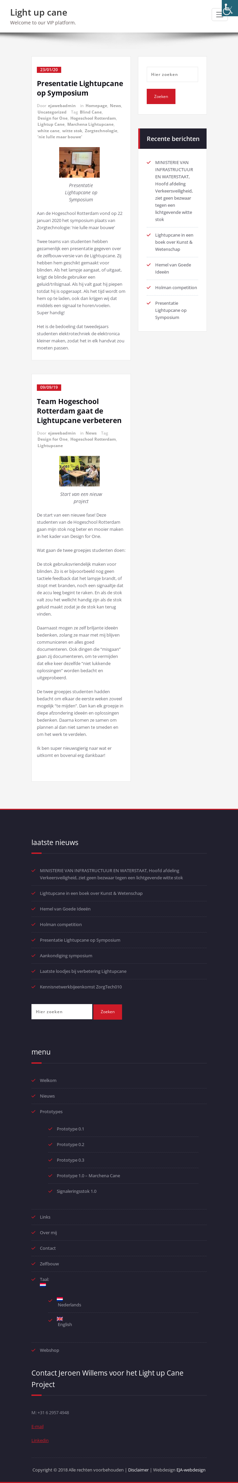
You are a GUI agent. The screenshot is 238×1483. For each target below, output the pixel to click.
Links (45, 1217)
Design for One (53, 118)
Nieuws (47, 1096)
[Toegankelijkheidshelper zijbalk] (230, 8)
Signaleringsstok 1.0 (76, 1191)
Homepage (96, 105)
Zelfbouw (49, 1264)
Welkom (48, 1080)
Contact (48, 1248)
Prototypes (51, 1111)
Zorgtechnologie (101, 131)
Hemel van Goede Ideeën (65, 909)
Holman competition (176, 287)
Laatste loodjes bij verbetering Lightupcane (83, 971)
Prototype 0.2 (70, 1144)
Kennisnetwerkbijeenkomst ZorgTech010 (81, 987)
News (115, 105)
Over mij (48, 1232)
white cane (49, 131)
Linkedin (40, 1440)
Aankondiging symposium (66, 956)
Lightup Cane (51, 124)
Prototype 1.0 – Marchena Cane (88, 1176)
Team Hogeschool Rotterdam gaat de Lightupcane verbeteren (79, 411)
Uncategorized (52, 112)
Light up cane (38, 12)
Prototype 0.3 (71, 1160)
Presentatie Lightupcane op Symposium (80, 88)
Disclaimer (138, 1470)
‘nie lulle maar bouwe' (60, 137)
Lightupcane (50, 445)
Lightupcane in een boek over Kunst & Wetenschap (174, 242)
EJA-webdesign (191, 1470)
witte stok (72, 131)
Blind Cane (91, 112)
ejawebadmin (62, 105)
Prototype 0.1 (70, 1129)
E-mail (37, 1426)
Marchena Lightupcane (90, 124)
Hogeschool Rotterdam (93, 118)
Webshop (49, 1350)
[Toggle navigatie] (220, 14)
